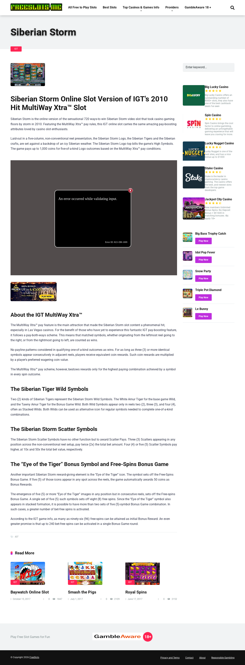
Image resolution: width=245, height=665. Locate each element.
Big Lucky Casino (216, 87)
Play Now (203, 241)
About (202, 657)
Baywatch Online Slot (30, 592)
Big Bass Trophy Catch (210, 233)
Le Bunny (201, 309)
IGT (16, 49)
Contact (189, 657)
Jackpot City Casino (218, 199)
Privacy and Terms (170, 657)
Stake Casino (214, 168)
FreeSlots (34, 657)
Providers (172, 7)
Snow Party (203, 271)
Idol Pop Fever (205, 252)
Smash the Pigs (82, 592)
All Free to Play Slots (82, 7)
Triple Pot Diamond (208, 290)
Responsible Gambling (222, 657)
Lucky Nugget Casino (219, 143)
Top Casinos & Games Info (141, 7)
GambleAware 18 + (198, 7)
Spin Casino (213, 115)
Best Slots (110, 7)
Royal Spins (136, 592)
